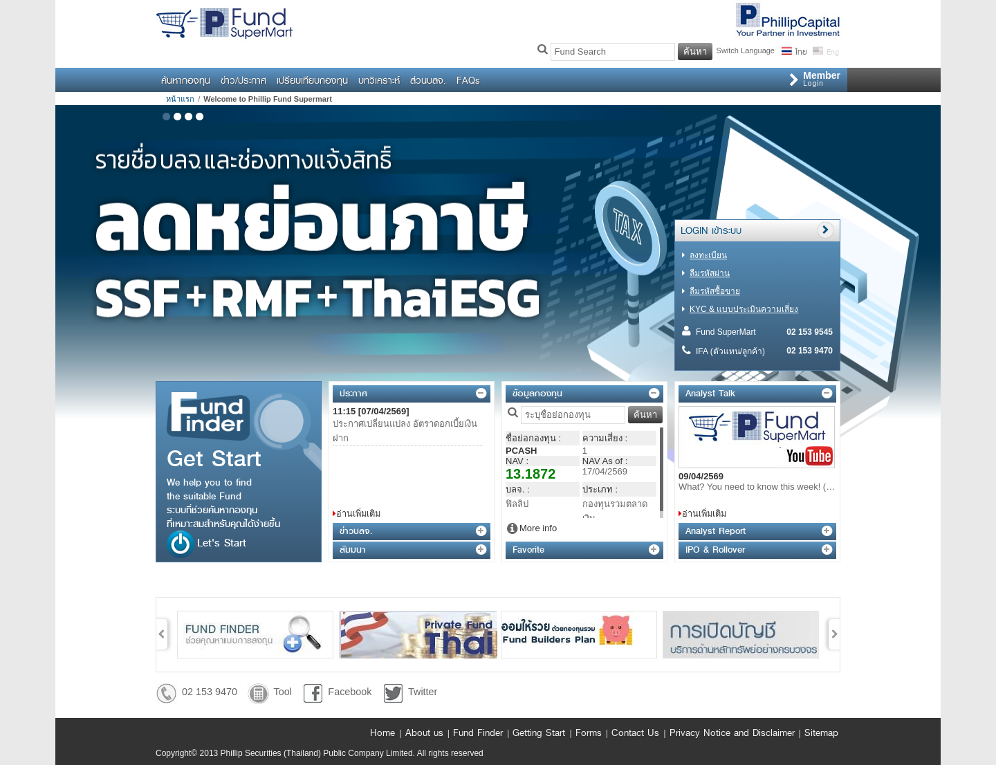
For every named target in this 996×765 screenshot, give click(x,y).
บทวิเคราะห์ (379, 80)
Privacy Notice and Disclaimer (732, 732)
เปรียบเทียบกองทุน (312, 80)
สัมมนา (353, 549)
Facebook (349, 691)
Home (382, 732)
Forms (588, 732)
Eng (832, 50)
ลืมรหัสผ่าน (710, 273)
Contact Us (635, 732)
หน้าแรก (180, 99)
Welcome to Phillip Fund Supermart (267, 99)
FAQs (468, 80)
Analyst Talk (710, 393)
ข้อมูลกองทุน (537, 393)
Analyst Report (715, 531)
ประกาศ (353, 393)
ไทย (800, 50)
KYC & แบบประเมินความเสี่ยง (744, 309)
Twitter (422, 691)
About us (424, 732)
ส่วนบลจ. (428, 80)
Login (821, 78)
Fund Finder (478, 732)
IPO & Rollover (715, 549)
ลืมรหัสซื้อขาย (715, 291)
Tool (282, 691)
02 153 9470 (209, 691)
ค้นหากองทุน (185, 80)
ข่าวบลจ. (356, 531)
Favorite (528, 549)
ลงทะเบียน (708, 255)
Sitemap (821, 732)
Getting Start (539, 732)
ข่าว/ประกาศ (243, 80)
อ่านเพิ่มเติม (358, 513)
